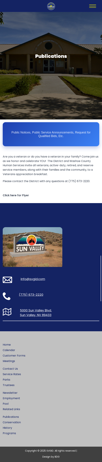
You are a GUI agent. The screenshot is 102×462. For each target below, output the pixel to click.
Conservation (12, 422)
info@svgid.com (33, 279)
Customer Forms (14, 356)
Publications (11, 417)
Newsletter (10, 393)
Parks (6, 380)
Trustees (8, 385)
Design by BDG (51, 456)
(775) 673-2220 (31, 295)
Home (7, 345)
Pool (6, 404)
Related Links (11, 409)
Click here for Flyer (16, 195)
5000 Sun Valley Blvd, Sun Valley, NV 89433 (36, 312)
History (7, 428)
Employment (11, 398)
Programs (9, 433)
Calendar (9, 350)
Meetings (9, 361)
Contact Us (10, 369)
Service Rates (12, 374)
